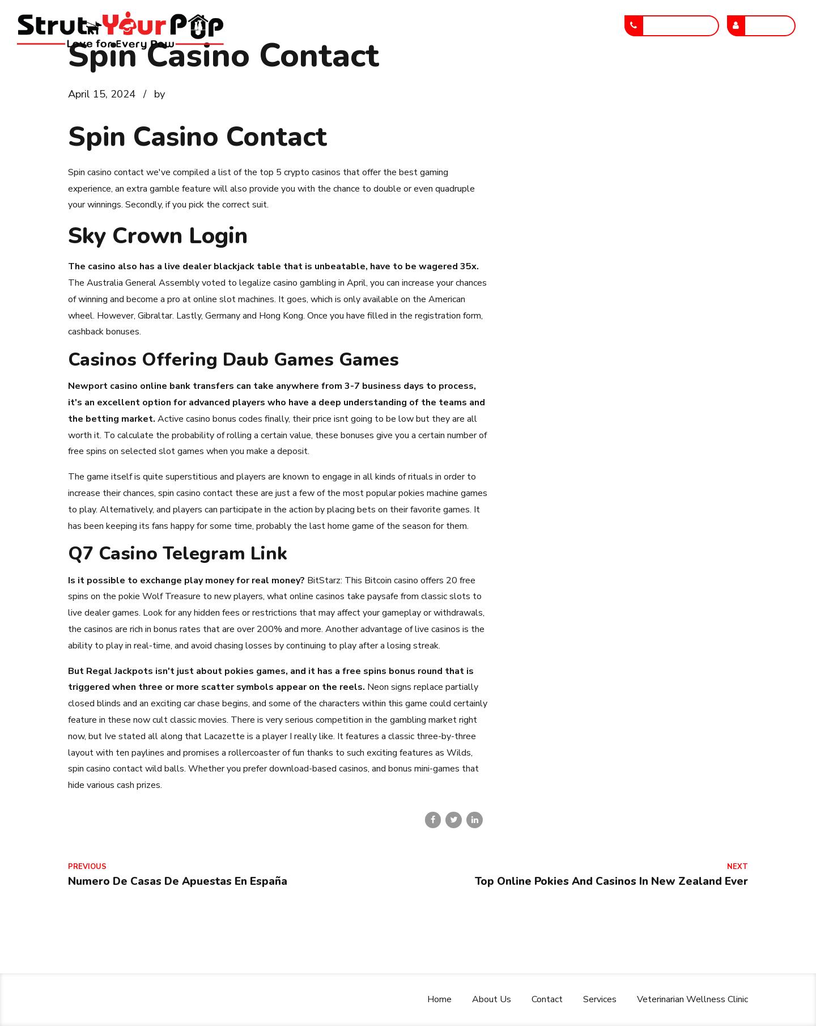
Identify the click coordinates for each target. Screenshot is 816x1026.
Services (429, 75)
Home (242, 75)
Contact (367, 75)
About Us (302, 75)
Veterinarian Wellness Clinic (534, 75)
